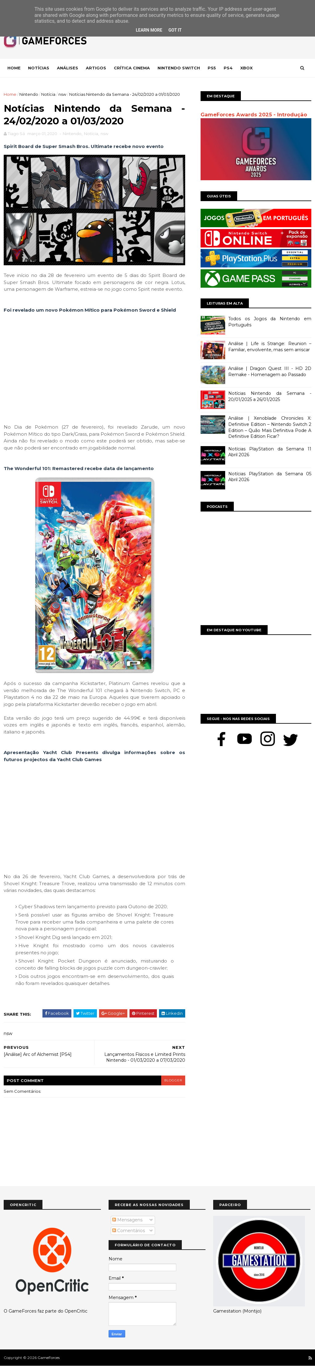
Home (14, 67)
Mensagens (127, 1220)
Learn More (149, 30)
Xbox (246, 67)
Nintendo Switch (179, 67)
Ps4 (228, 67)
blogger (173, 1080)
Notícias (38, 67)
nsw (62, 94)
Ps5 (212, 67)
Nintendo (28, 94)
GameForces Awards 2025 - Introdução (254, 114)
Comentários (128, 1230)
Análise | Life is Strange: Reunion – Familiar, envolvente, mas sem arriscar (269, 346)
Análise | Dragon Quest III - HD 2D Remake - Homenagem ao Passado (269, 371)
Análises (67, 67)
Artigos (96, 67)
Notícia (48, 94)
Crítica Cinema (132, 67)
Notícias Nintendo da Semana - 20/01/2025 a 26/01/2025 (269, 396)
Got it (174, 30)
